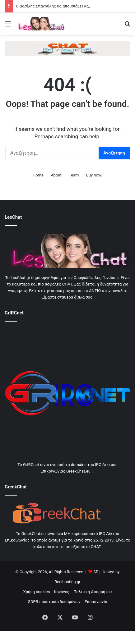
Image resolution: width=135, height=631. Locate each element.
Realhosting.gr (67, 581)
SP (95, 571)
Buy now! (94, 175)
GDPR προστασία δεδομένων (54, 601)
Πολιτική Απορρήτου (92, 591)
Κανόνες (61, 591)
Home (38, 175)
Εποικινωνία (96, 601)
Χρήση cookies (36, 591)
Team (74, 175)
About (56, 175)
